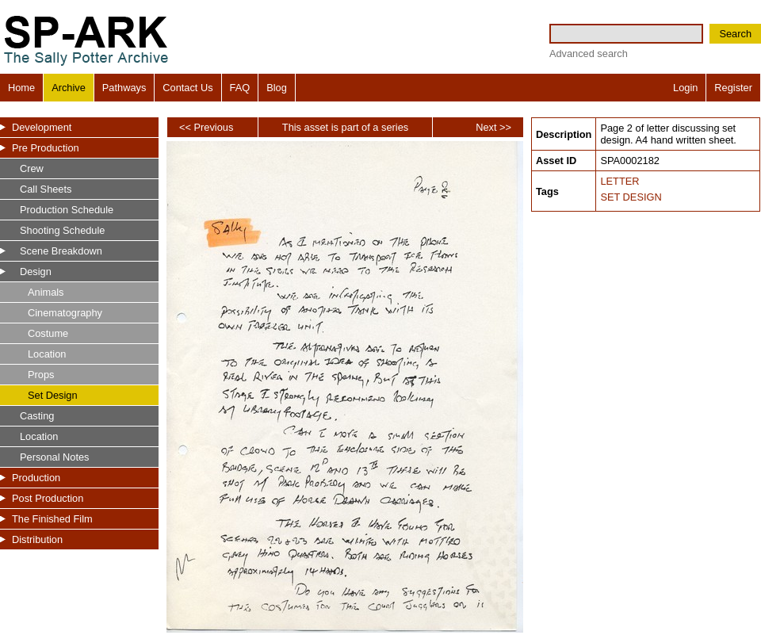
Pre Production (45, 148)
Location (47, 354)
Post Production (47, 498)
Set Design (53, 395)
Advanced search (588, 53)
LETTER (619, 181)
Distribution (37, 539)
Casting (37, 416)
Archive (69, 88)
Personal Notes (55, 457)
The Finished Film (52, 519)
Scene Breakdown (61, 251)
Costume (48, 333)
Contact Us (187, 88)
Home (21, 88)
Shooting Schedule (62, 230)
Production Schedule (66, 210)
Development (41, 127)
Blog (276, 88)
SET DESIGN (630, 197)
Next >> (493, 127)
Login (685, 88)
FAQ (240, 88)
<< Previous (206, 127)
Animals (46, 292)
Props (41, 375)
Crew (32, 168)
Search (735, 34)
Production (36, 478)
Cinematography (65, 313)
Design (36, 271)
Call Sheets (45, 189)
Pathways (124, 88)
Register (733, 88)
